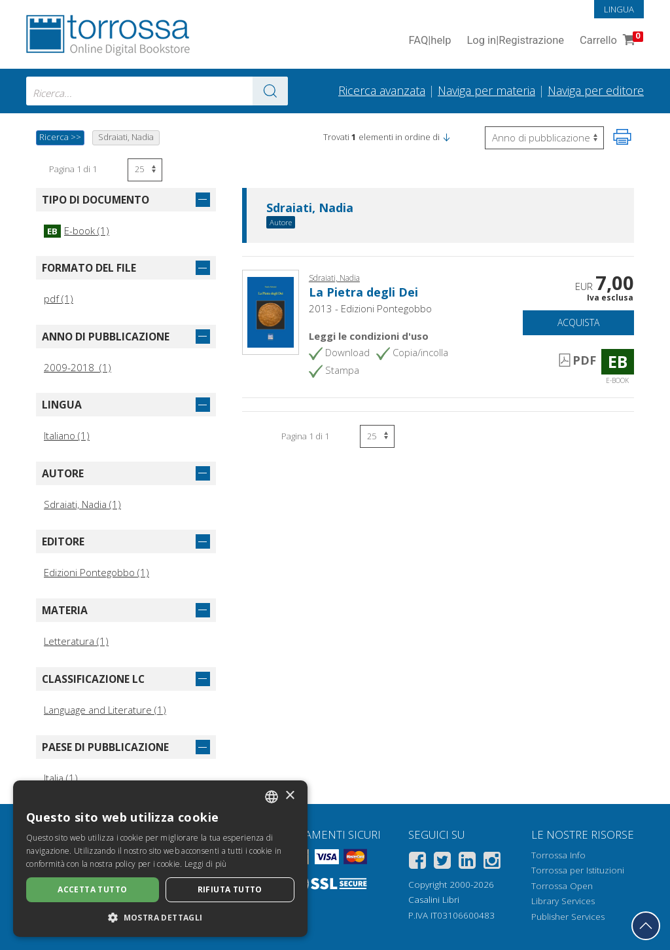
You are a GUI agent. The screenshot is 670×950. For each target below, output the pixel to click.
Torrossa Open (562, 886)
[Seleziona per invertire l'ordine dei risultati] (544, 137)
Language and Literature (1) (105, 709)
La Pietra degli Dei (363, 292)
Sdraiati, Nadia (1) (82, 504)
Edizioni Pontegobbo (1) (96, 572)
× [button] (289, 796)
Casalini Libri (433, 899)
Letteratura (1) (76, 641)
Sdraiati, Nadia (309, 208)
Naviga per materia (486, 90)
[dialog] (160, 858)
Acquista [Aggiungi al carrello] (578, 322)
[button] (446, 137)
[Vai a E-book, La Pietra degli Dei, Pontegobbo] (270, 311)
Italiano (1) (67, 435)
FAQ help (429, 41)
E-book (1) (76, 230)
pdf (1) (58, 298)
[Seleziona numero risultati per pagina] (145, 169)
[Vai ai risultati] (270, 91)
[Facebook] (417, 862)
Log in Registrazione (515, 41)
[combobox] (157, 91)
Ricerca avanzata (381, 90)
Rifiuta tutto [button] (230, 889)
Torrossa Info (558, 855)
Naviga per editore (596, 90)
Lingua (619, 9)
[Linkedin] (467, 862)
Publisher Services (568, 917)
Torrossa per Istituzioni (577, 870)
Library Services (563, 901)
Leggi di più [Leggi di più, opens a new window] (206, 863)
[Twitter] (442, 862)
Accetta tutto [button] (92, 889)
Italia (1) (61, 777)
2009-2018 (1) (77, 367)
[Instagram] (492, 862)
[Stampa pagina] (622, 136)
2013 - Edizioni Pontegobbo (370, 308)
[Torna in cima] (645, 925)
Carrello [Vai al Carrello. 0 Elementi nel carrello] (610, 40)
